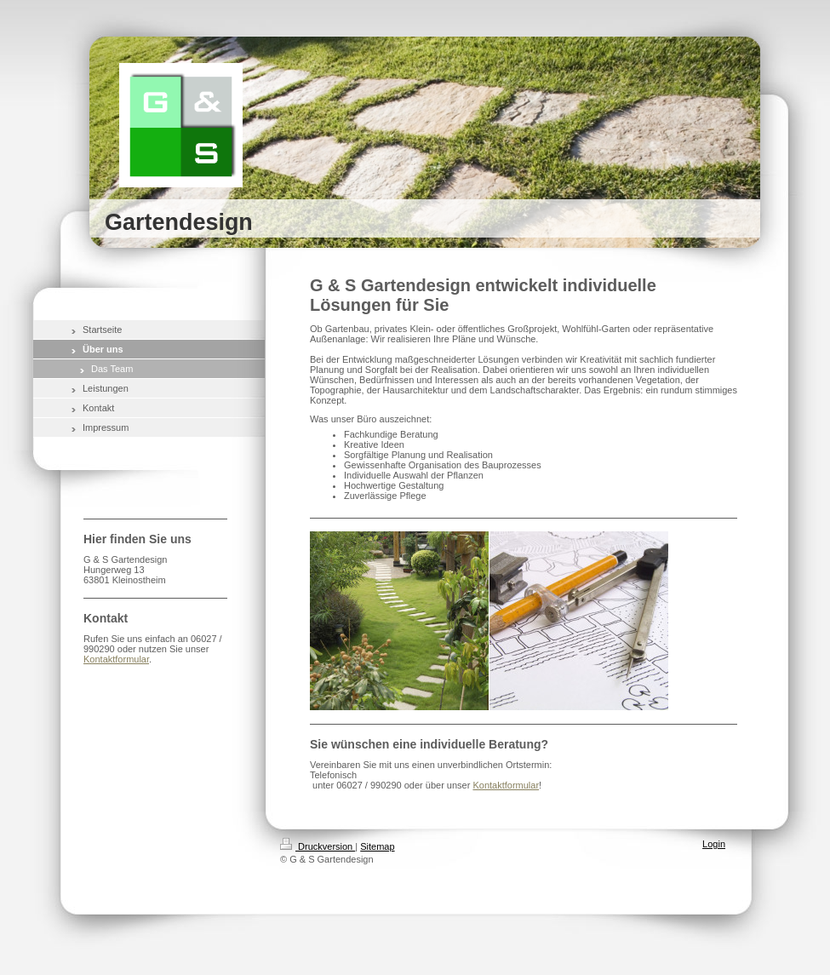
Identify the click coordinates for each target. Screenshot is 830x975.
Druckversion (317, 846)
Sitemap (377, 846)
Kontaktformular (505, 785)
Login (713, 844)
